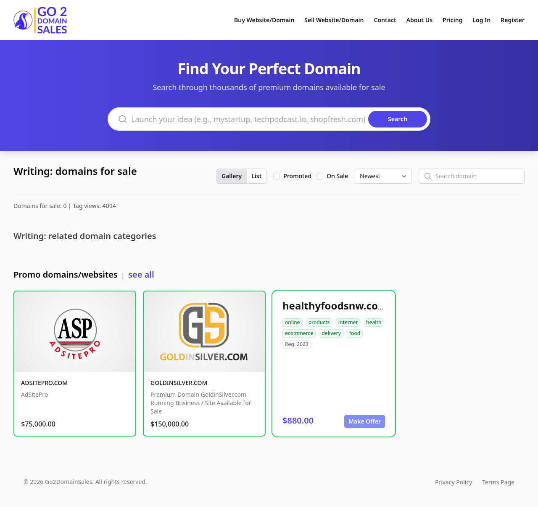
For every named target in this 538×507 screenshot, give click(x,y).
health (374, 322)
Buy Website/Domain (264, 20)
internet (348, 322)
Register (513, 20)
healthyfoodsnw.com (335, 305)
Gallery (232, 176)
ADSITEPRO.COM (44, 383)
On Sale (337, 176)
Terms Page (498, 482)
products (319, 322)
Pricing (452, 20)
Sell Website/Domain (334, 20)
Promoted (297, 176)
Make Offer (364, 421)
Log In (481, 20)
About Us (419, 20)
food (354, 333)
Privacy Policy (453, 482)
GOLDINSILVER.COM (178, 383)
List (256, 176)
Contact (385, 20)
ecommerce (299, 333)
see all (141, 274)
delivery (331, 333)
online (292, 322)
